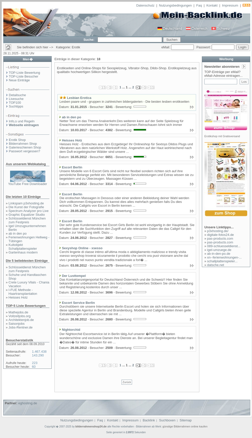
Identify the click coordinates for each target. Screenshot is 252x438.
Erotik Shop (17, 140)
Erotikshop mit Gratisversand (222, 136)
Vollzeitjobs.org (19, 316)
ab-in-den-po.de (218, 254)
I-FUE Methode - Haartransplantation (23, 292)
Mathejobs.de (18, 312)
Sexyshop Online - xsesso (82, 248)
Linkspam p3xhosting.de (26, 203)
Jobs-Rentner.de (21, 327)
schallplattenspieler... (222, 261)
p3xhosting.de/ (218, 231)
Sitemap (186, 420)
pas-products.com (220, 238)
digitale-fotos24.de (220, 235)
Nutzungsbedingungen (175, 5)
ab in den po (18, 233)
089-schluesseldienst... (223, 246)
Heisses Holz (18, 297)
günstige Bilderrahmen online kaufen (185, 426)
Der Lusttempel (74, 276)
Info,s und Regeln (22, 121)
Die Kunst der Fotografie (26, 207)
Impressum (230, 5)
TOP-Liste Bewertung (24, 73)
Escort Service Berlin (78, 303)
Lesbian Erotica (79, 98)
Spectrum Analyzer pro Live (29, 211)
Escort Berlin (72, 167)
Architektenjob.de (21, 320)
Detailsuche (17, 95)
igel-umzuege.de (219, 250)
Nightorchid (71, 330)
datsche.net (215, 265)
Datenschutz (145, 5)
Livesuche (16, 99)
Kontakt (211, 5)
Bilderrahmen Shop (23, 143)
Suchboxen (167, 420)
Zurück (126, 382)
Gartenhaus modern (23, 252)
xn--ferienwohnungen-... (224, 257)
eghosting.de (27, 403)
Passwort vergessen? (24, 151)
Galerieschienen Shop (25, 147)
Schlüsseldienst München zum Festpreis (27, 220)
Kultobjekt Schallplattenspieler (23, 246)
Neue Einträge (19, 80)
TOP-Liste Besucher (23, 76)
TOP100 (15, 102)
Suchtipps (16, 106)
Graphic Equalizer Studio (27, 214)
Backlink (149, 420)
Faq (199, 5)
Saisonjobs (17, 323)
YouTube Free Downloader (27, 184)
